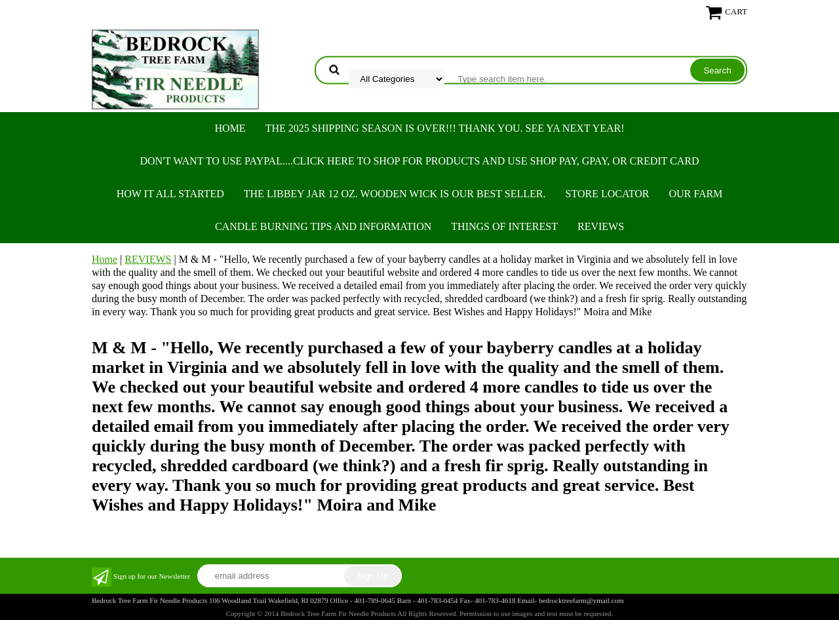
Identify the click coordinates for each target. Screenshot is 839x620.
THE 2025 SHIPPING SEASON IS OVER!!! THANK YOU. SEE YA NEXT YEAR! (445, 128)
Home (230, 128)
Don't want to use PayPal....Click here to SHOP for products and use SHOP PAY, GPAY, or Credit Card (419, 160)
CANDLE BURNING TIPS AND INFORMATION (323, 226)
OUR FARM (695, 193)
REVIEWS (600, 226)
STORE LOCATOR (608, 193)
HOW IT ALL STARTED (170, 193)
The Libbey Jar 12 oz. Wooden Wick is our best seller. (395, 193)
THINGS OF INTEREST (504, 226)
